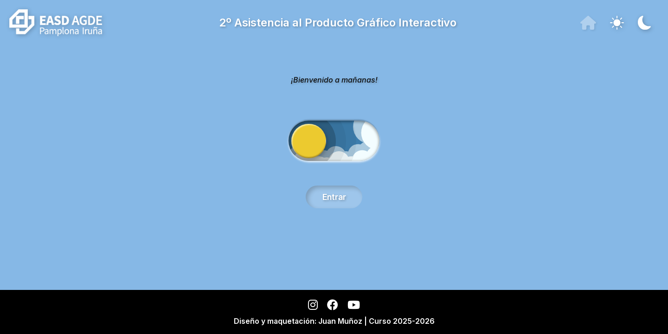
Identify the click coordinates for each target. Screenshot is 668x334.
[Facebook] (332, 306)
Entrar (334, 197)
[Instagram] (313, 306)
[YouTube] (353, 306)
